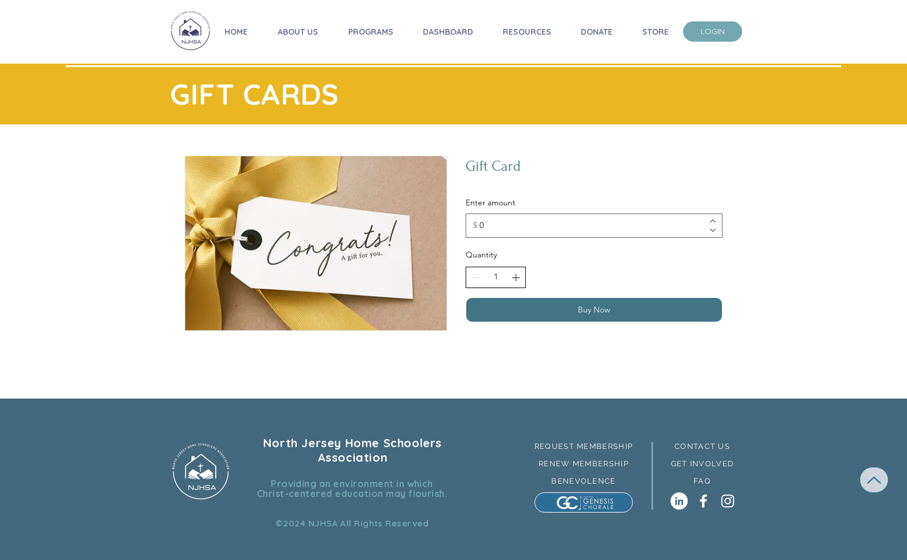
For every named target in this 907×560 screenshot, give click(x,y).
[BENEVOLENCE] (583, 480)
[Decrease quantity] (476, 277)
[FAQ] (702, 480)
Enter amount (490, 202)
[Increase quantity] (516, 277)
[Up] (874, 480)
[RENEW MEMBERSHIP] (583, 463)
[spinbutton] (496, 277)
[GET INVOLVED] (702, 463)
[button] (702, 446)
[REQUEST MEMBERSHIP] (584, 446)
